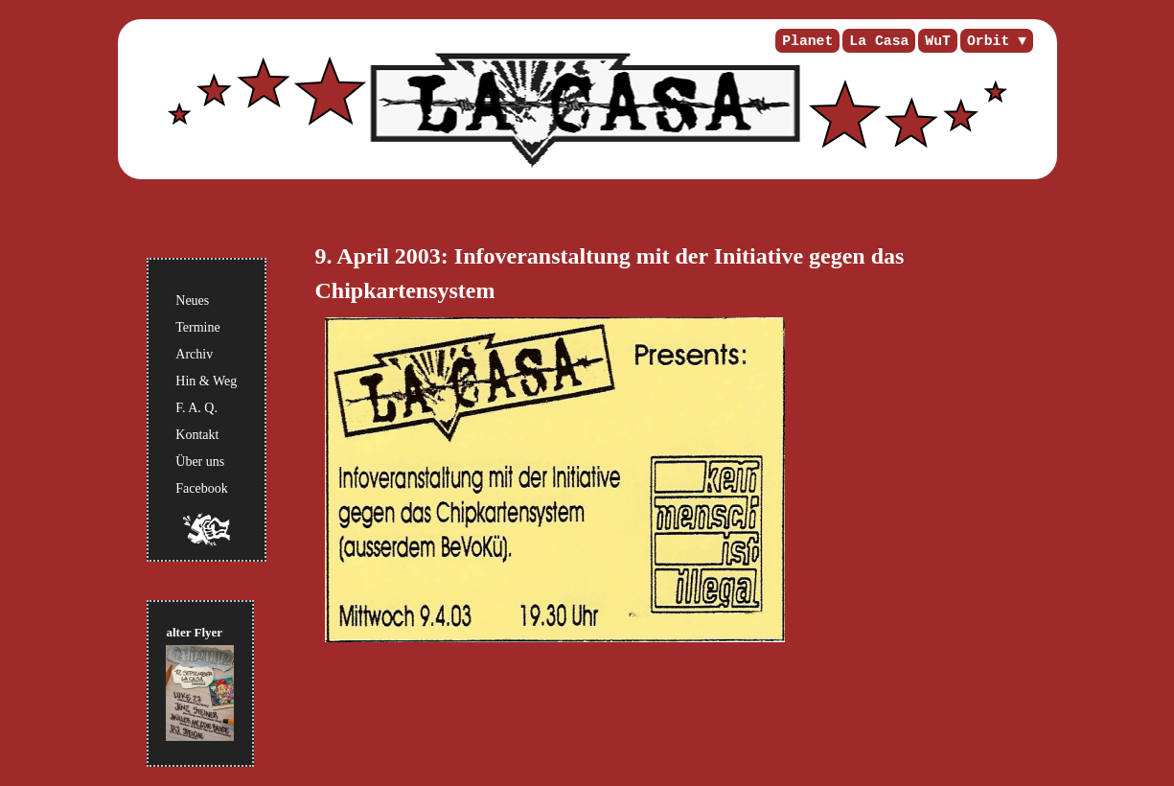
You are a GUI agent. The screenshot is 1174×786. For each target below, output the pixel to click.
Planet (807, 41)
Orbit (988, 41)
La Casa (879, 41)
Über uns (199, 461)
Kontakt (197, 435)
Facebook (201, 488)
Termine (197, 327)
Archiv (194, 354)
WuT (938, 41)
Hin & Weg (206, 381)
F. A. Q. (196, 408)
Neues (192, 300)
